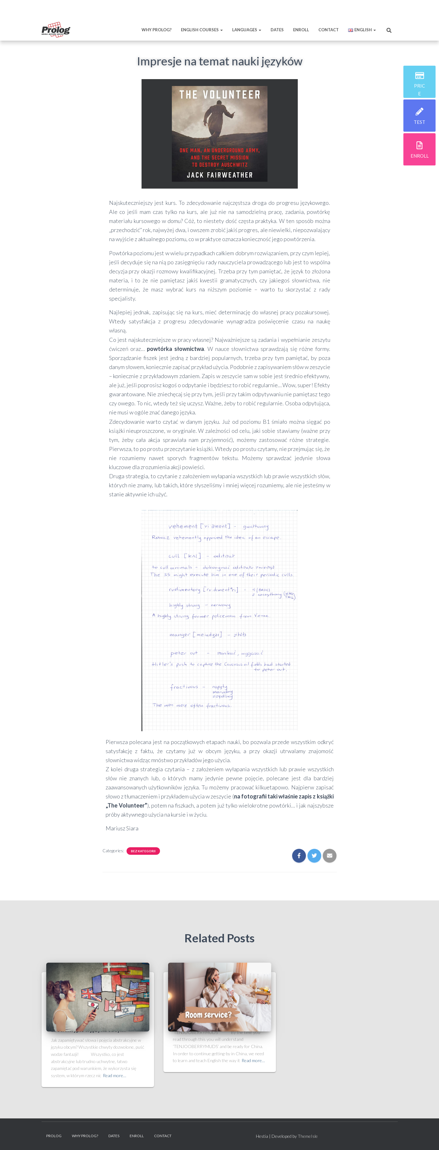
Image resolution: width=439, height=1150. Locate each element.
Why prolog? (157, 29)
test (419, 122)
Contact (328, 29)
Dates (277, 29)
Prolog (54, 1135)
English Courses (202, 29)
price (419, 89)
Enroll (301, 29)
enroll (420, 156)
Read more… (114, 1075)
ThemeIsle (308, 1136)
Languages (246, 29)
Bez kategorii (143, 851)
